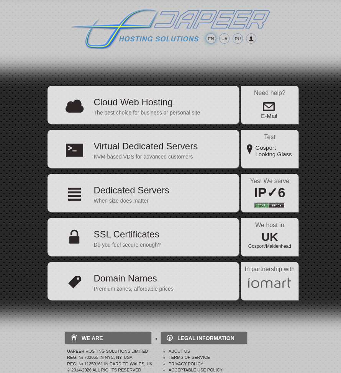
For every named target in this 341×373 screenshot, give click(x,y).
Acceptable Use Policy (196, 370)
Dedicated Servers (131, 190)
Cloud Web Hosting (132, 102)
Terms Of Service (189, 357)
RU (238, 38)
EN (211, 38)
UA (224, 38)
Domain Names (125, 278)
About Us (179, 351)
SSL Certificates (126, 234)
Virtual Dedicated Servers (145, 146)
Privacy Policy (186, 364)
